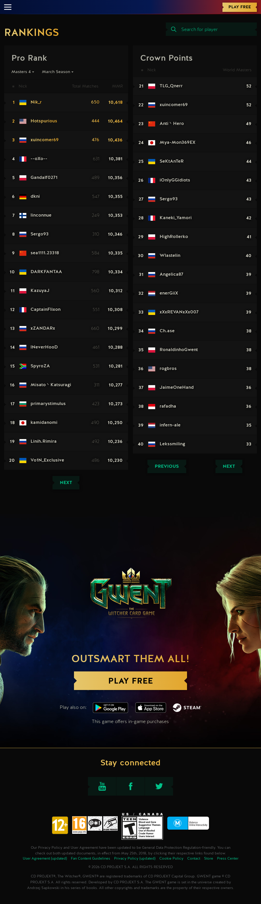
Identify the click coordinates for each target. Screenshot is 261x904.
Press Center (227, 858)
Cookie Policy (171, 858)
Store (208, 858)
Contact (193, 858)
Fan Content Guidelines (90, 858)
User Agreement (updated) (45, 858)
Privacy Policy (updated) (134, 858)
